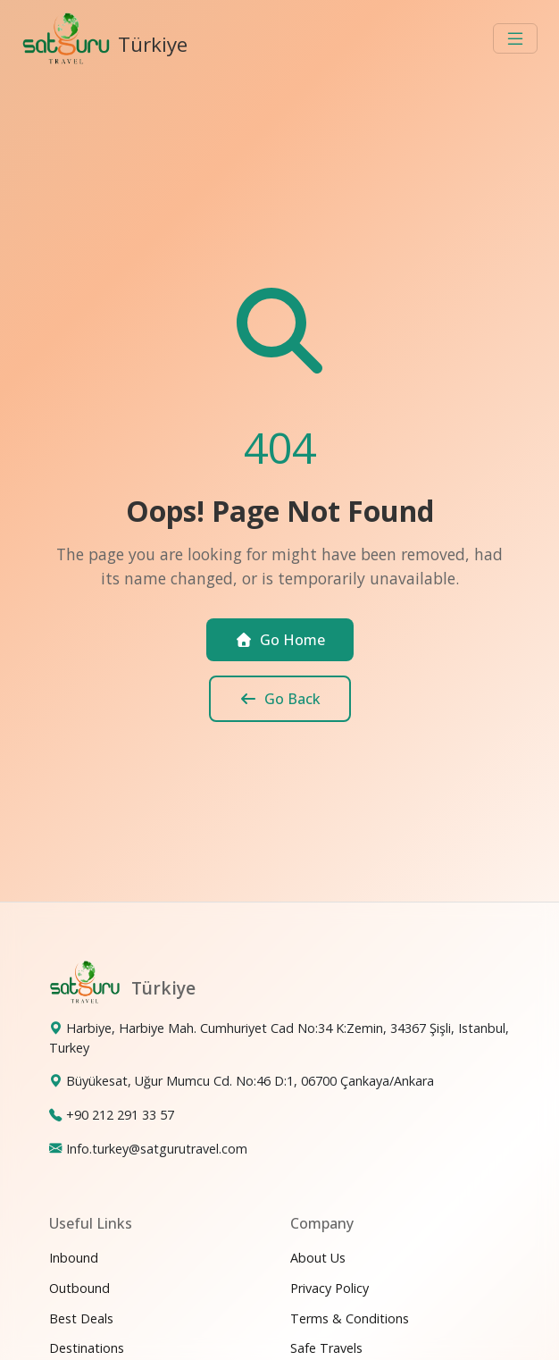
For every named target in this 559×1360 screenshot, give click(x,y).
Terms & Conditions (349, 1318)
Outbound (79, 1288)
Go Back (280, 699)
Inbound (73, 1257)
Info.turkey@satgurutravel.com (156, 1148)
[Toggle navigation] (515, 38)
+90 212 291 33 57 (120, 1114)
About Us (318, 1257)
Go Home (280, 640)
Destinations (86, 1347)
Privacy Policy (329, 1288)
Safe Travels (326, 1347)
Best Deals (81, 1318)
